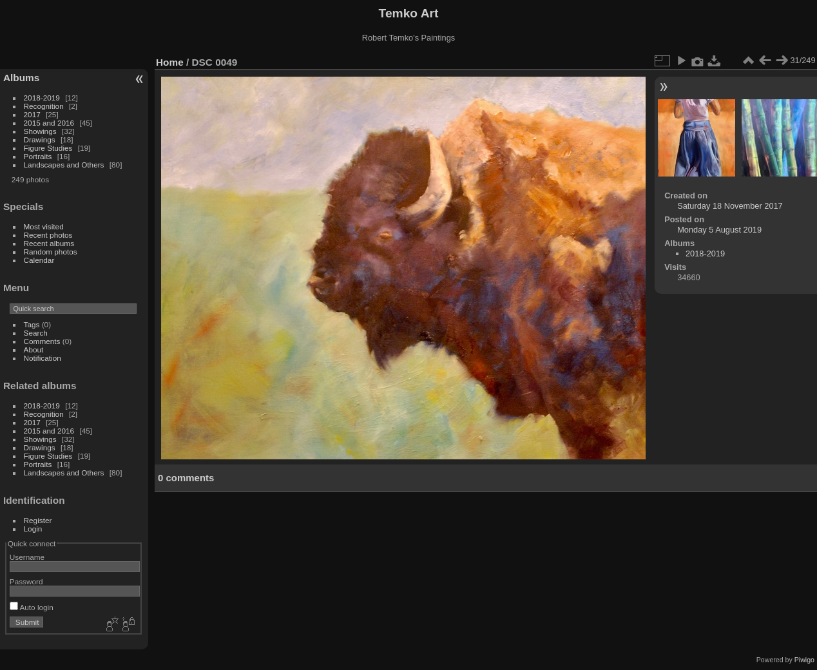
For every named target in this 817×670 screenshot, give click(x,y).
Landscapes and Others (64, 164)
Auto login (31, 607)
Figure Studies (48, 148)
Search (36, 333)
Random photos (50, 251)
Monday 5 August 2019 (719, 230)
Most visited (44, 226)
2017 (32, 114)
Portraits (38, 156)
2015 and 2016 (49, 123)
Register (38, 520)
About (34, 349)
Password (26, 581)
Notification (42, 358)
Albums (21, 77)
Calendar (39, 260)
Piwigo (804, 660)
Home (170, 62)
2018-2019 (42, 97)
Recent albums (49, 243)
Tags (32, 324)
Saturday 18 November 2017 (730, 206)
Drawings (39, 139)
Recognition (44, 106)
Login (33, 528)
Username (27, 557)
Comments (42, 341)
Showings (40, 131)
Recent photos (48, 235)
